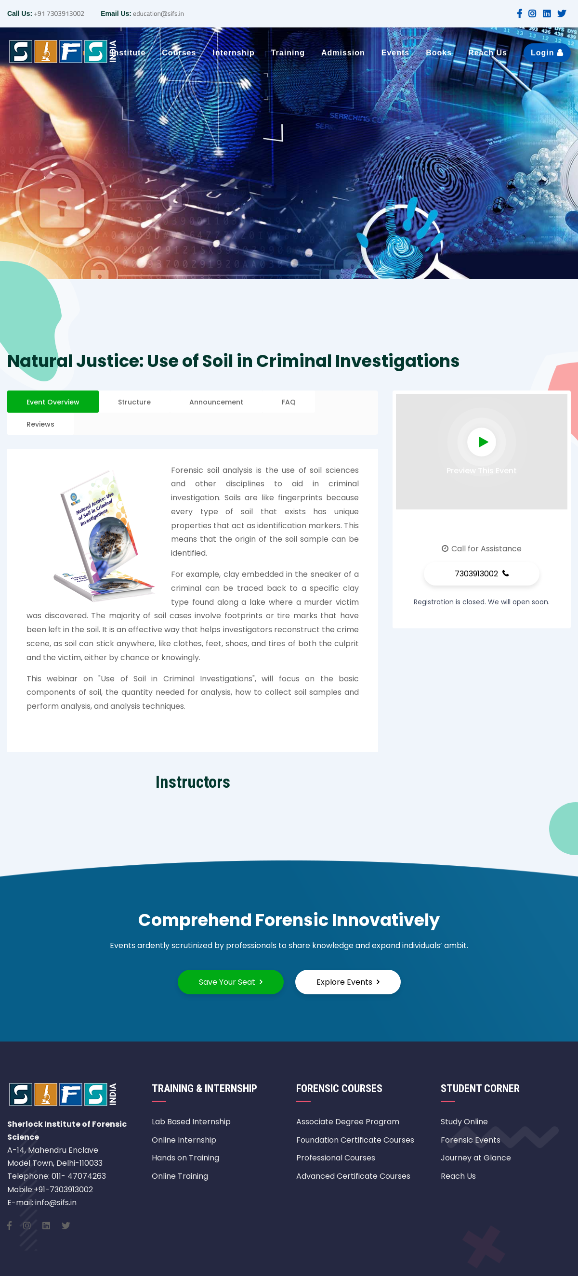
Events (395, 53)
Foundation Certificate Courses (355, 1140)
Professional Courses (335, 1157)
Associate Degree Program (347, 1121)
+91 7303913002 (58, 13)
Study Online (464, 1121)
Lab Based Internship (191, 1121)
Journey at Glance (476, 1157)
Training (288, 53)
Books (439, 53)
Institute (128, 53)
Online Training (180, 1176)
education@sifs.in (157, 13)
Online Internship (184, 1140)
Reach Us (487, 53)
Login (547, 53)
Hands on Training (185, 1157)
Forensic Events (470, 1140)
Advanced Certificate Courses (353, 1176)
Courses (179, 53)
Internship (233, 53)
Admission (343, 53)
